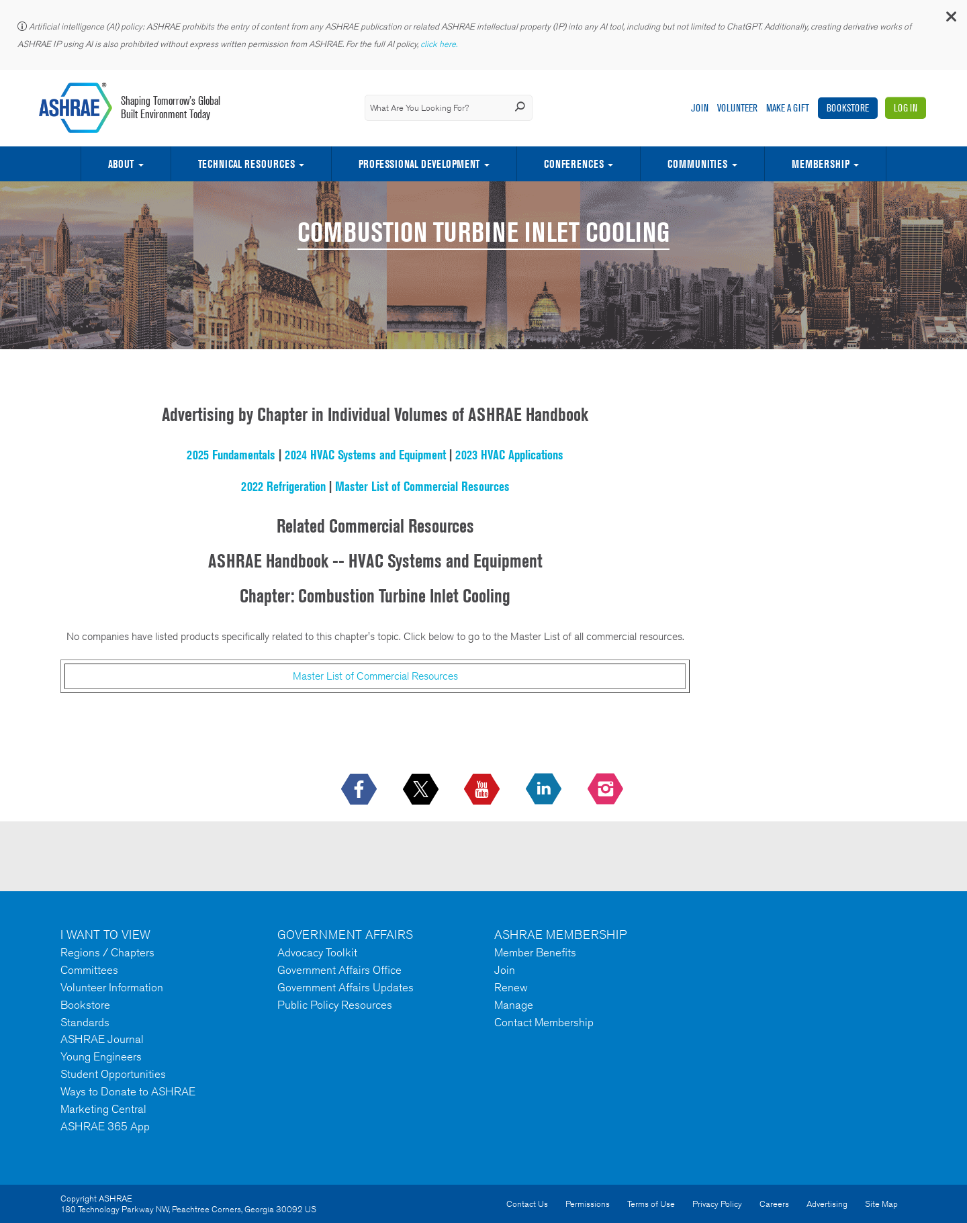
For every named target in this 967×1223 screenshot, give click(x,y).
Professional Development (419, 164)
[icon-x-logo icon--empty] (422, 790)
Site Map (881, 1204)
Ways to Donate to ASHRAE (127, 1091)
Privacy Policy (717, 1204)
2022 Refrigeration (283, 486)
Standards (84, 1022)
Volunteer (737, 107)
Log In (905, 107)
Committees (89, 970)
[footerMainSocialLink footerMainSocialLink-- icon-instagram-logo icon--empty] (607, 790)
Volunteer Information (111, 987)
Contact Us (527, 1204)
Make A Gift (787, 107)
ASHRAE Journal (102, 1039)
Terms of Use (651, 1204)
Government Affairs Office (339, 970)
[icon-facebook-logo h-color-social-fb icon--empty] (360, 790)
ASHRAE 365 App (105, 1126)
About (121, 164)
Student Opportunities (113, 1074)
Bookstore (848, 107)
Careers (774, 1204)
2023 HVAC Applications (509, 455)
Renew (511, 987)
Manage (513, 1004)
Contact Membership (544, 1022)
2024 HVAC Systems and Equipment (365, 455)
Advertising (827, 1204)
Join (699, 107)
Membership (820, 164)
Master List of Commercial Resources (422, 486)
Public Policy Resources (334, 1004)
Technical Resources (246, 164)
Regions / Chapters (107, 952)
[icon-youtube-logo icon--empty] (483, 790)
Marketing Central (103, 1109)
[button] (950, 19)
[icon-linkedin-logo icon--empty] (545, 790)
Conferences (574, 164)
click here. (439, 44)
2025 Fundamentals (231, 455)
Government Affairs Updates (345, 987)
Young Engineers (101, 1056)
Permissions (587, 1204)
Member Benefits (535, 952)
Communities (697, 164)
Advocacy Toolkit (317, 952)
